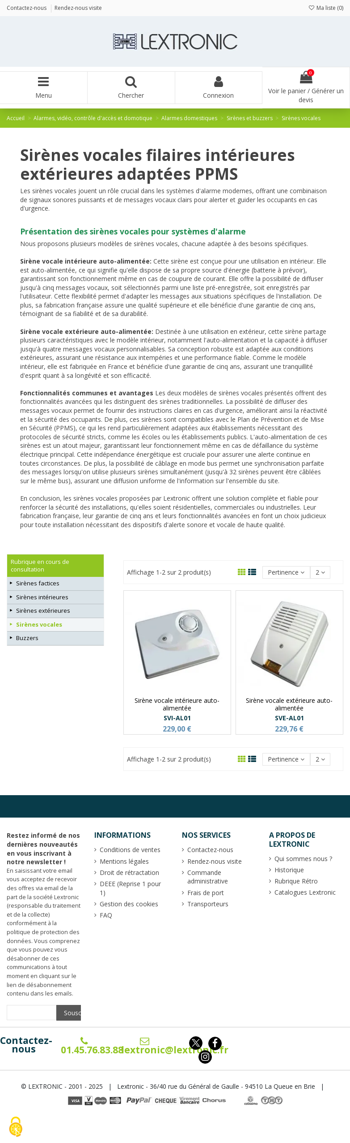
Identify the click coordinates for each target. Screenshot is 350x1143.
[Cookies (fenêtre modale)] (15, 1127)
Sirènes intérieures (42, 597)
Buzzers (27, 638)
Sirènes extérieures (43, 610)
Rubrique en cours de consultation (40, 565)
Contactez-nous (26, 1045)
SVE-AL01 (289, 718)
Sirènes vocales (39, 624)
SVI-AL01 (177, 718)
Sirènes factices (37, 583)
